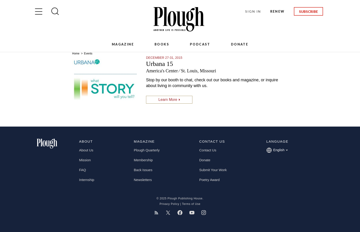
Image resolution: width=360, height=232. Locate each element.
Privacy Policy (169, 204)
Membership (143, 160)
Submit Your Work (213, 170)
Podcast (200, 44)
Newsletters (143, 180)
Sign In (253, 11)
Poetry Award (209, 180)
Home (76, 53)
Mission (85, 160)
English (277, 150)
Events (88, 53)
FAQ (82, 170)
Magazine (123, 44)
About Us (86, 150)
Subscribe (308, 11)
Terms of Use (191, 204)
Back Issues (143, 170)
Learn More (167, 100)
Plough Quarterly (147, 150)
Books (162, 44)
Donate (239, 44)
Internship (86, 180)
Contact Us (207, 150)
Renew (277, 11)
